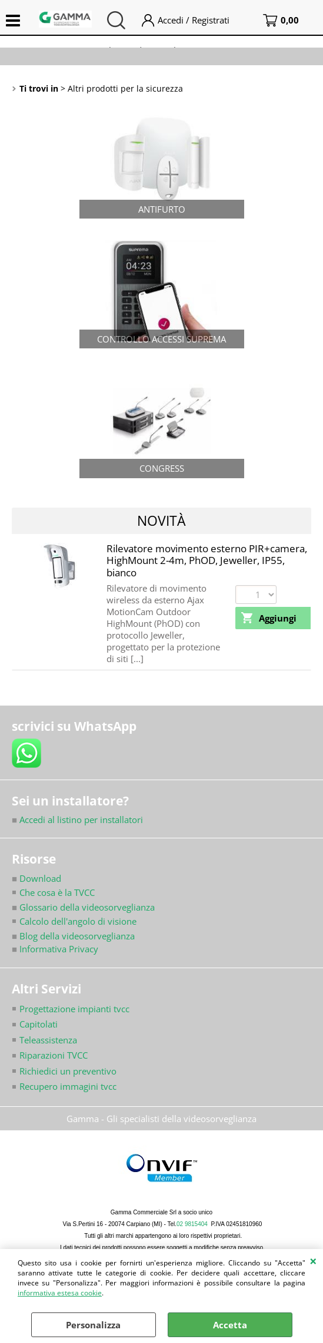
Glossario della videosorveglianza (83, 907)
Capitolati (38, 1024)
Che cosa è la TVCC (57, 892)
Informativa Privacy (55, 949)
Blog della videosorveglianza (73, 936)
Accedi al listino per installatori (77, 819)
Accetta (230, 1325)
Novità (161, 520)
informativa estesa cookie (60, 1293)
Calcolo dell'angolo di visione (77, 921)
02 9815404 (192, 1224)
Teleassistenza (48, 1040)
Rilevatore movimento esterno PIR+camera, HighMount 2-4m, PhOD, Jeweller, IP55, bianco (206, 560)
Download (36, 878)
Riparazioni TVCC (53, 1055)
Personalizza (93, 1325)
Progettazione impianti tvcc (74, 1009)
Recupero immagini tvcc (67, 1086)
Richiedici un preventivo (67, 1071)
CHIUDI (313, 1261)
